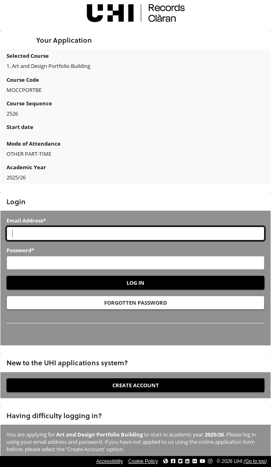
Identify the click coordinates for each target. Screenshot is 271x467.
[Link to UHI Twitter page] (180, 461)
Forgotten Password (135, 302)
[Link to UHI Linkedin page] (187, 461)
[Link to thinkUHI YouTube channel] (202, 461)
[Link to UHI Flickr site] (194, 461)
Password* (20, 250)
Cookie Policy (143, 461)
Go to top (255, 461)
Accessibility (109, 461)
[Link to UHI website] (165, 461)
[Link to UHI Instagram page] (210, 461)
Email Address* (26, 220)
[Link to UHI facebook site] (173, 461)
